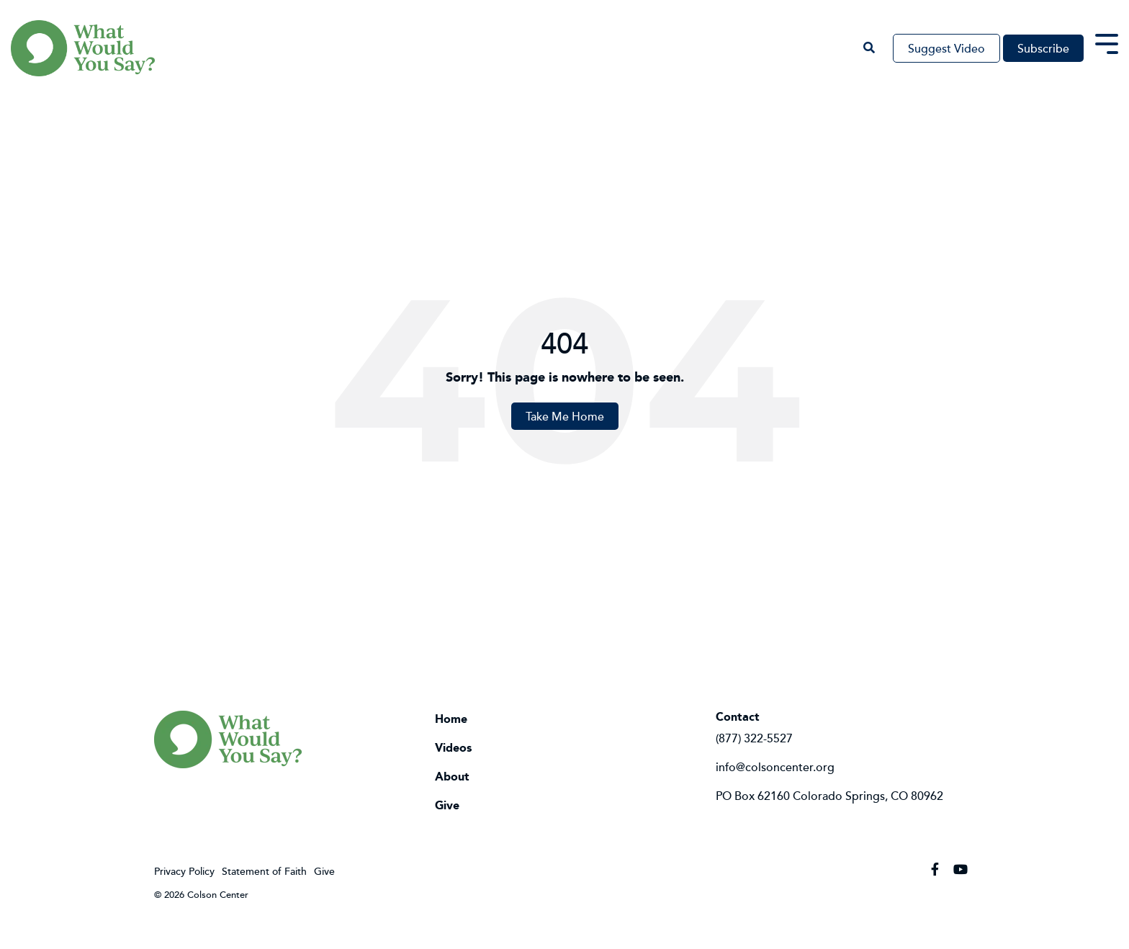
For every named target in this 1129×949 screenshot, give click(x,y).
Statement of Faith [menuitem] (264, 871)
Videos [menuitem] (453, 748)
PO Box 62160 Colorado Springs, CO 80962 (829, 795)
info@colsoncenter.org (775, 766)
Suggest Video (946, 48)
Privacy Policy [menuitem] (184, 871)
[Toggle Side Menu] (1106, 42)
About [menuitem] (452, 777)
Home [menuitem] (451, 719)
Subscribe (1043, 48)
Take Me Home (565, 416)
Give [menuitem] (447, 805)
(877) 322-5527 (754, 738)
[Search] (868, 48)
